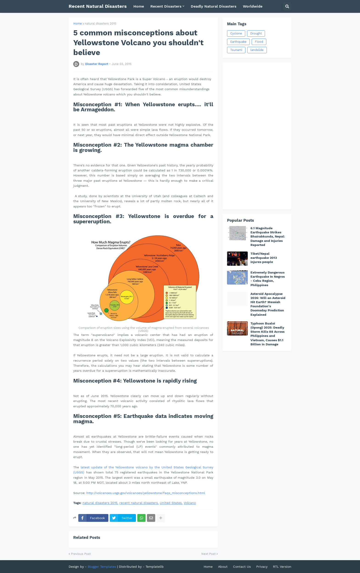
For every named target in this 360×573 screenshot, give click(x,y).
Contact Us (242, 566)
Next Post (208, 553)
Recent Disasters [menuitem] (166, 6)
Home (77, 23)
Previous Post (81, 553)
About (223, 566)
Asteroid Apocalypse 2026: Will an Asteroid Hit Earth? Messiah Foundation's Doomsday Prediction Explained (267, 304)
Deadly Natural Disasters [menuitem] (213, 6)
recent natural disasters (138, 503)
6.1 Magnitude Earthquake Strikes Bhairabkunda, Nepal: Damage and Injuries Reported (267, 236)
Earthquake (238, 41)
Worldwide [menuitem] (252, 6)
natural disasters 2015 (100, 23)
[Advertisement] (257, 136)
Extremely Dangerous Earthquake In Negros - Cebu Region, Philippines (267, 279)
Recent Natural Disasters (98, 6)
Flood (259, 41)
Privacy (261, 566)
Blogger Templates (102, 566)
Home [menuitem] (138, 6)
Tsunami (236, 50)
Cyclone (236, 33)
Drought (256, 33)
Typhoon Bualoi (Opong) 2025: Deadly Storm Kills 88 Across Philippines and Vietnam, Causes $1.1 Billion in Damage (267, 333)
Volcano (190, 503)
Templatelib (155, 566)
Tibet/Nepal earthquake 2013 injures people (263, 258)
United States (171, 503)
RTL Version (282, 566)
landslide (257, 50)
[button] (287, 6)
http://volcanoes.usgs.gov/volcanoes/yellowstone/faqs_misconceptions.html (145, 493)
